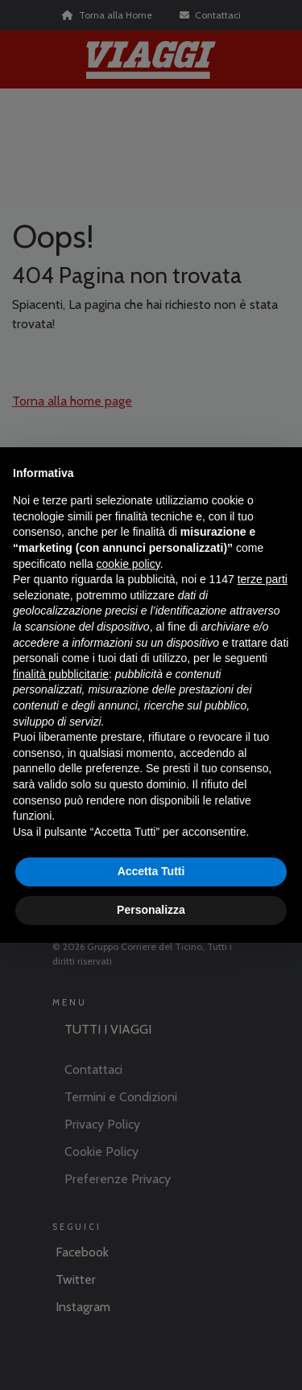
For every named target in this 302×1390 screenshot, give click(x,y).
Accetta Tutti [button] (151, 871)
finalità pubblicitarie (61, 674)
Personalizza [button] (151, 909)
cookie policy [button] (128, 563)
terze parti (263, 579)
